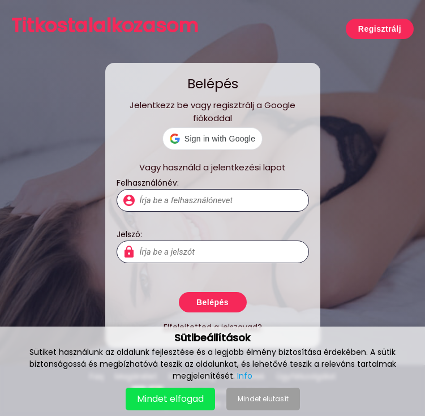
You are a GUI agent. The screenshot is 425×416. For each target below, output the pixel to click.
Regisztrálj (379, 28)
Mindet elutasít (263, 399)
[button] (212, 138)
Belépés (212, 302)
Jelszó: (129, 234)
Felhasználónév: (148, 182)
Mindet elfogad (170, 398)
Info (244, 375)
